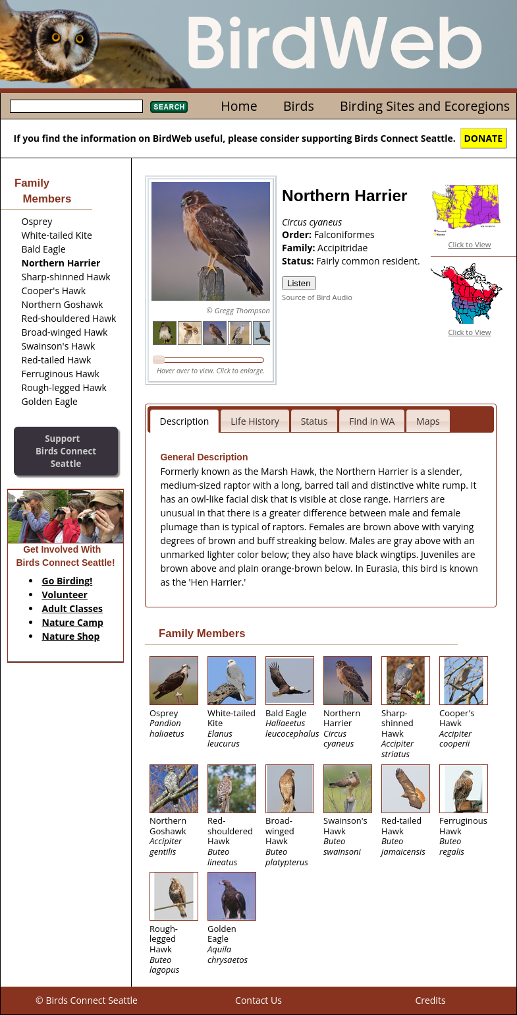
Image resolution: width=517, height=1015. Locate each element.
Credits (430, 1000)
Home (239, 106)
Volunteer (65, 594)
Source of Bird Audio (317, 297)
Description (184, 421)
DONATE (483, 138)
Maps (428, 421)
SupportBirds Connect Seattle (66, 451)
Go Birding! (67, 580)
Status (314, 421)
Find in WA (372, 421)
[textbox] (76, 106)
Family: (299, 247)
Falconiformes (344, 234)
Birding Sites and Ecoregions (425, 106)
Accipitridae (342, 247)
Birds (298, 106)
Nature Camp (72, 622)
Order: (298, 234)
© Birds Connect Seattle (87, 1000)
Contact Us (258, 1000)
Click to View (470, 244)
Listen (299, 283)
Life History (255, 421)
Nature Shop (71, 636)
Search (169, 107)
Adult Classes (72, 608)
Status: (299, 261)
